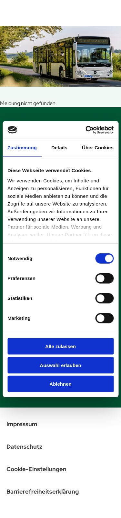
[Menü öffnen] (108, 11)
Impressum (21, 424)
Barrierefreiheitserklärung (42, 491)
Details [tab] (59, 147)
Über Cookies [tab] (98, 147)
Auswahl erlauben (60, 365)
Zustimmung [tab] (22, 147)
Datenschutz (24, 446)
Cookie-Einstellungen (36, 469)
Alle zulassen (60, 346)
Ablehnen (60, 384)
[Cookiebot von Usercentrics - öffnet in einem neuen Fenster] (86, 130)
